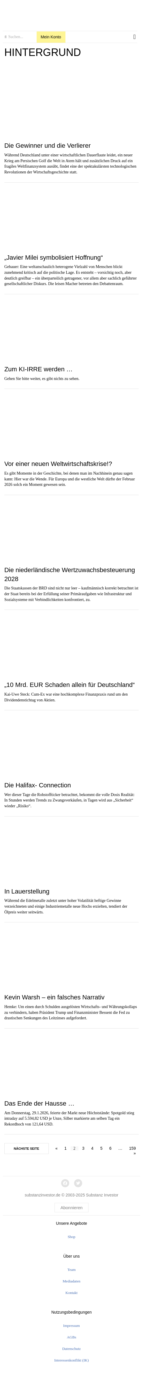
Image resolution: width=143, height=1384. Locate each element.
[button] (134, 37)
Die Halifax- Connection (37, 785)
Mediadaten (71, 1281)
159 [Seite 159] (132, 1148)
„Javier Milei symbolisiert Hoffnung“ (53, 257)
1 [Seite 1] (65, 1148)
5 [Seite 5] (101, 1148)
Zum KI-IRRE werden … (38, 369)
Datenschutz (71, 1348)
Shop (72, 1237)
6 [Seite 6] (110, 1148)
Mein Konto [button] (51, 37)
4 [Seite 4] (92, 1148)
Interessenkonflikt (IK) (71, 1360)
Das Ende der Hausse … (39, 1103)
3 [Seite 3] (83, 1148)
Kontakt (71, 1293)
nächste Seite (26, 1148)
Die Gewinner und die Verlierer (47, 145)
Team (71, 1269)
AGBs (71, 1337)
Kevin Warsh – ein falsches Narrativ (54, 997)
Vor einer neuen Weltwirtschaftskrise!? (58, 463)
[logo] (70, 14)
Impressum (71, 1325)
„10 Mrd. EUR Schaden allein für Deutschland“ (69, 684)
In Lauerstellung (27, 891)
